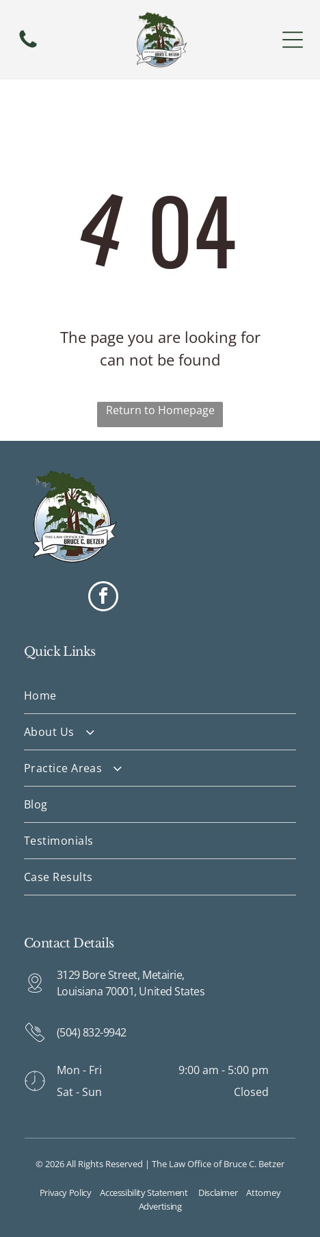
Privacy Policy (66, 1192)
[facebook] (103, 598)
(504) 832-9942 (91, 1032)
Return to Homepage (160, 410)
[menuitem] (160, 696)
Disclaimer (217, 1192)
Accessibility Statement (143, 1192)
